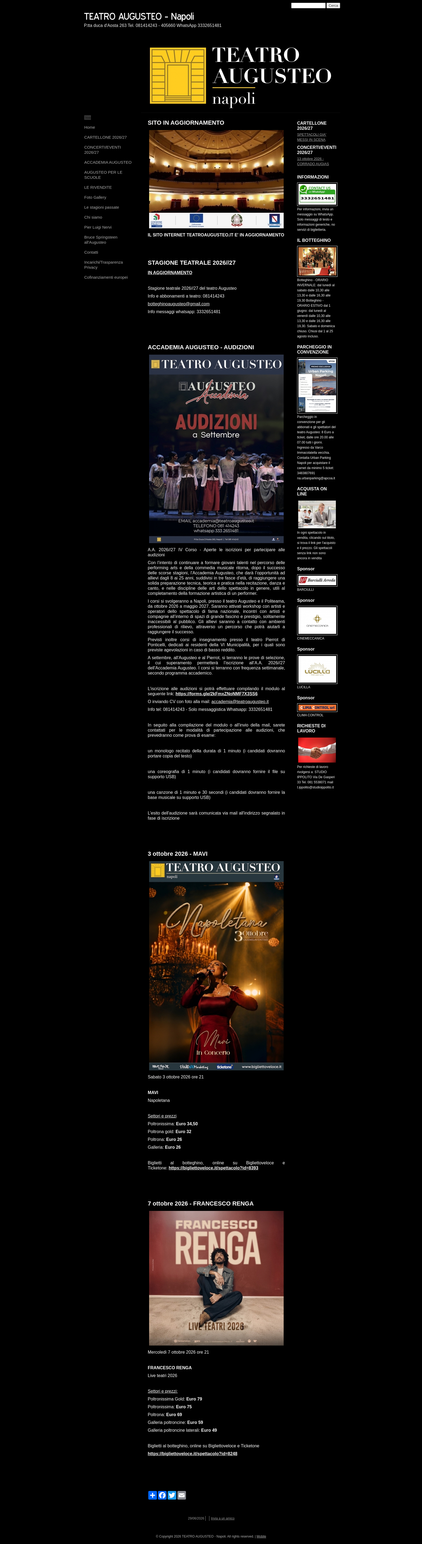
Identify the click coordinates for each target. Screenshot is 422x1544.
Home (89, 127)
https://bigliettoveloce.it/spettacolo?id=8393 (213, 1168)
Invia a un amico (222, 1518)
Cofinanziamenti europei (106, 277)
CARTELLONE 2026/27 (105, 137)
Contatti (91, 252)
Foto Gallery (95, 197)
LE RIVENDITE (98, 187)
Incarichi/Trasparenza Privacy (103, 265)
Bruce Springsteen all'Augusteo (100, 239)
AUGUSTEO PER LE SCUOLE (103, 175)
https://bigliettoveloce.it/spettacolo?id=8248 (192, 1453)
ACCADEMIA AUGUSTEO (108, 162)
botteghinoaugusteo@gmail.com (179, 304)
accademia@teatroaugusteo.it (240, 701)
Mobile (261, 1536)
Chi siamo (93, 217)
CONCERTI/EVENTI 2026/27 (102, 150)
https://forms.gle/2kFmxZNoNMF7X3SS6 (216, 693)
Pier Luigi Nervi (98, 227)
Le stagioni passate (101, 207)
